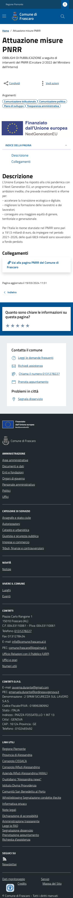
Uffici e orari (9, 660)
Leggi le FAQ (10, 825)
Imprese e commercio (15, 542)
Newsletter (9, 864)
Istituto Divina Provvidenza (19, 785)
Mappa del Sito (52, 883)
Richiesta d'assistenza (16, 839)
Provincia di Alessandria (17, 755)
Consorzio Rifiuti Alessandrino (21, 767)
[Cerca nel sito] (61, 16)
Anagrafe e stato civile (16, 517)
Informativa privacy (14, 803)
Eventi (6, 596)
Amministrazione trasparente (20, 821)
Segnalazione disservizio (17, 830)
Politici (6, 490)
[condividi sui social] (11, 83)
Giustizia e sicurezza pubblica (20, 536)
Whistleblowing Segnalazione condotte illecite (31, 797)
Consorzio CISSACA (14, 761)
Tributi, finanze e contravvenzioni (23, 548)
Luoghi (6, 590)
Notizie (6, 569)
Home (5, 31)
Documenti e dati (13, 466)
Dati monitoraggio (13, 879)
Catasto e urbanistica (15, 530)
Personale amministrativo (18, 484)
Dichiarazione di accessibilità (20, 816)
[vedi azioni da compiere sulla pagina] (49, 83)
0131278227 (23, 631)
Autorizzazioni (11, 523)
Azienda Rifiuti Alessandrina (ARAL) (24, 773)
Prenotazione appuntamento (20, 835)
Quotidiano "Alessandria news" (21, 779)
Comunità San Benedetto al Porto (23, 791)
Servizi (45, 879)
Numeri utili (9, 666)
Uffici (5, 496)
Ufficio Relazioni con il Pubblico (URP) (25, 653)
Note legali (9, 809)
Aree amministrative (15, 460)
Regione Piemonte (14, 4)
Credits (22, 883)
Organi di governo (13, 478)
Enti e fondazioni (13, 472)
